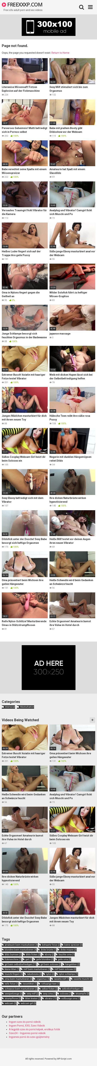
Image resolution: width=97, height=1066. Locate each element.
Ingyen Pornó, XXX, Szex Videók (27, 1025)
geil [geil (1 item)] (28, 959)
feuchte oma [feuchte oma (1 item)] (66, 954)
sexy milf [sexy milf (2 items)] (33, 993)
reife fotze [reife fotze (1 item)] (12, 983)
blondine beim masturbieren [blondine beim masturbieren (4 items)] (21, 949)
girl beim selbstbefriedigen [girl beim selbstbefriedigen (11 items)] (21, 964)
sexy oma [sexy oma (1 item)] (49, 993)
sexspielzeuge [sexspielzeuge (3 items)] (14, 993)
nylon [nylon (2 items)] (50, 974)
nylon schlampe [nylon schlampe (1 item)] (68, 974)
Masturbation (27, 706)
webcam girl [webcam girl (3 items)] (28, 1003)
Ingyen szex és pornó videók (25, 1021)
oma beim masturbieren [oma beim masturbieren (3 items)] (18, 979)
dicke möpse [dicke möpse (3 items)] (68, 949)
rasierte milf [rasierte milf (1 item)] (61, 979)
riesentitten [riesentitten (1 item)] (30, 983)
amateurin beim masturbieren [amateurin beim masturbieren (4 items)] (21, 944)
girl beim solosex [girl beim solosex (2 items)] (51, 964)
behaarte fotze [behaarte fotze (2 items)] (51, 944)
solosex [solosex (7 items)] (66, 993)
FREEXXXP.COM (22, 4)
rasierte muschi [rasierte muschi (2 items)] (83, 979)
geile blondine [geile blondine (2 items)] (45, 959)
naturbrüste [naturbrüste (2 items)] (34, 974)
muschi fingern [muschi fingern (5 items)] (14, 974)
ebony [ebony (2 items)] (49, 954)
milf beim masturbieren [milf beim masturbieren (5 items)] (37, 969)
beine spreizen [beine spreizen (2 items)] (73, 944)
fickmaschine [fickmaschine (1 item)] (13, 959)
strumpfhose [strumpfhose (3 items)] (13, 998)
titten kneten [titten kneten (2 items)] (33, 998)
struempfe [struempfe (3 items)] (82, 993)
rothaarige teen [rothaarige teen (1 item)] (50, 983)
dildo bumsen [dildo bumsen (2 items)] (13, 954)
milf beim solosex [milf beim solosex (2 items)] (65, 969)
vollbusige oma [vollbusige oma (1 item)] (70, 998)
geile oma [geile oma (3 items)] (64, 959)
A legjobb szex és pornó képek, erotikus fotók (34, 1029)
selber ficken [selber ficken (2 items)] (50, 988)
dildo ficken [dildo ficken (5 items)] (33, 954)
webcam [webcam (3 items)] (11, 1003)
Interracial (10, 706)
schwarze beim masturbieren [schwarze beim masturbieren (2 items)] (21, 988)
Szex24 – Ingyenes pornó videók (27, 1033)
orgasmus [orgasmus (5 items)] (43, 979)
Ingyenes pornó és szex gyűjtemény (29, 1036)
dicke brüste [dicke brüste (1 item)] (48, 949)
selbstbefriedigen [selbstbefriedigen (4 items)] (72, 988)
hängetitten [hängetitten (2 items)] (72, 964)
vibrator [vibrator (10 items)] (51, 998)
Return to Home (60, 52)
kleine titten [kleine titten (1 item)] (12, 969)
